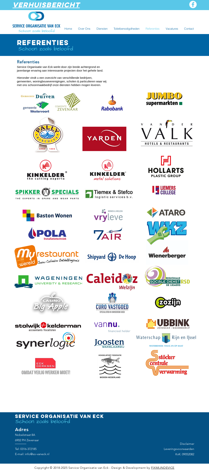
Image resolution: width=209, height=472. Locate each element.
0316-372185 (28, 449)
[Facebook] (193, 4)
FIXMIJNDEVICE (162, 468)
